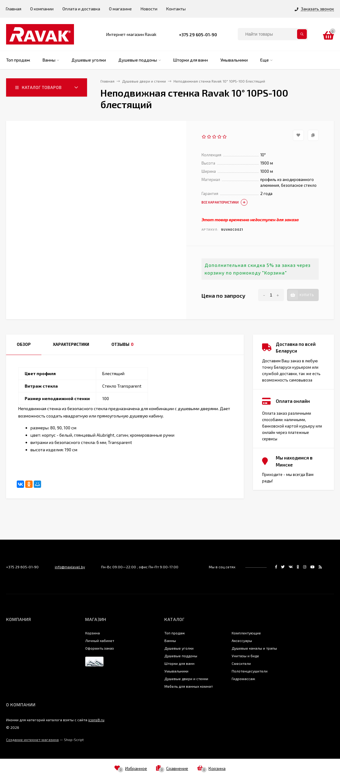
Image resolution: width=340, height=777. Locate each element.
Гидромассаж (243, 678)
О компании (42, 8)
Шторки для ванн (179, 663)
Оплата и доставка (81, 8)
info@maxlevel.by (70, 567)
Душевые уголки (179, 648)
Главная (13, 8)
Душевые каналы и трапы (254, 648)
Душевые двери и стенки (186, 678)
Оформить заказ (99, 648)
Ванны (170, 640)
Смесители (241, 663)
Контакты (176, 8)
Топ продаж (174, 633)
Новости (149, 8)
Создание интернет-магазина (32, 739)
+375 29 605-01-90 (198, 34)
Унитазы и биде (245, 656)
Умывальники (176, 671)
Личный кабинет (99, 640)
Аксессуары (242, 640)
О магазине (120, 8)
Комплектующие (246, 633)
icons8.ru (96, 720)
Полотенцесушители (250, 671)
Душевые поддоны (180, 656)
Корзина (92, 633)
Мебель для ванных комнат (188, 686)
